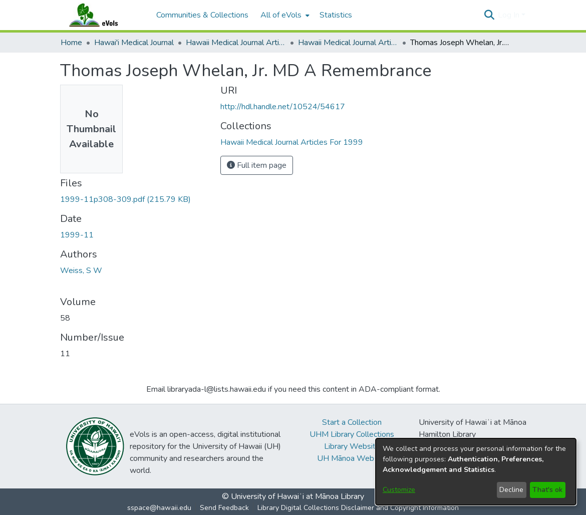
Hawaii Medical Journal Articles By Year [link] (236, 42)
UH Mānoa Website (352, 458)
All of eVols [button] (281, 15)
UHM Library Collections (352, 434)
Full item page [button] (256, 165)
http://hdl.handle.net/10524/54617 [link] (282, 106)
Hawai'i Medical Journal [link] (134, 42)
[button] (489, 15)
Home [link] (71, 42)
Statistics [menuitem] (336, 15)
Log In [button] (509, 15)
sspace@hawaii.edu (159, 507)
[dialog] (476, 471)
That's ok (547, 489)
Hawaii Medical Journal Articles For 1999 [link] (348, 42)
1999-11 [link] (77, 234)
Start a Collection (352, 422)
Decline (511, 489)
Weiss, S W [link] (81, 270)
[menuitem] (284, 15)
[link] (125, 199)
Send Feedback (224, 507)
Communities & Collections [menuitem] (202, 15)
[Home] (103, 15)
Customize (399, 489)
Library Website (352, 446)
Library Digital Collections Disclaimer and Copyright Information (358, 507)
